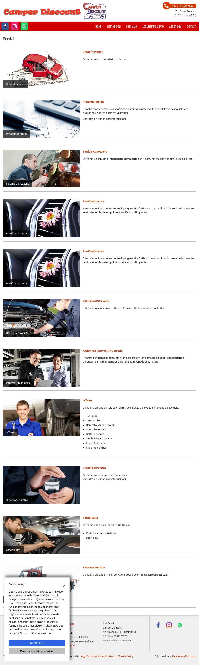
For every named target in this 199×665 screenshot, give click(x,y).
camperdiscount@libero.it (83, 641)
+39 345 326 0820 (78, 637)
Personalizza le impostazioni (36, 651)
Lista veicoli (114, 26)
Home (98, 26)
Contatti (191, 26)
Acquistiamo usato (153, 26)
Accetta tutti (37, 642)
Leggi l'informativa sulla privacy (98, 656)
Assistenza (175, 26)
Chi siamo (131, 26)
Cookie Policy (125, 656)
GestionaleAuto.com (184, 656)
